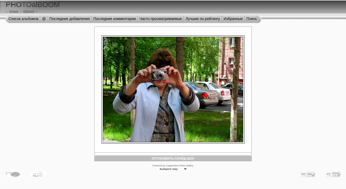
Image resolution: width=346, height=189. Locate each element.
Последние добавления (70, 19)
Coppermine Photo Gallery (179, 165)
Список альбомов (23, 19)
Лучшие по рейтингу (203, 19)
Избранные (233, 19)
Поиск (251, 19)
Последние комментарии (114, 19)
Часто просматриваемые (160, 19)
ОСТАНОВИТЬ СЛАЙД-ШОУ (173, 158)
